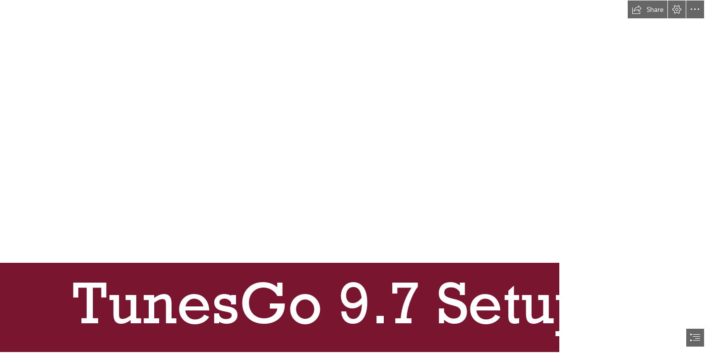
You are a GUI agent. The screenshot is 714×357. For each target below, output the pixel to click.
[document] (357, 178)
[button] (647, 9)
